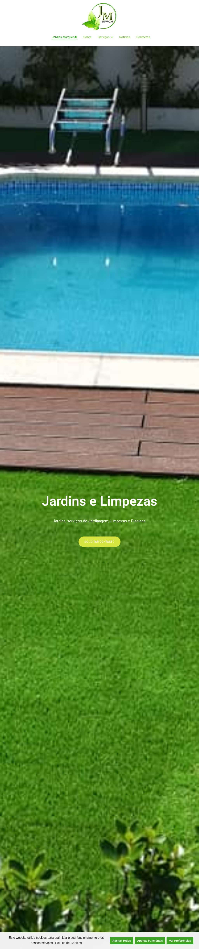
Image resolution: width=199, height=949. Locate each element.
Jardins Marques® (64, 37)
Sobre (87, 37)
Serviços (104, 37)
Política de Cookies (68, 943)
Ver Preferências (180, 940)
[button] (99, 542)
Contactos (143, 37)
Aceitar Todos (122, 940)
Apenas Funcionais (150, 940)
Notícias (124, 37)
